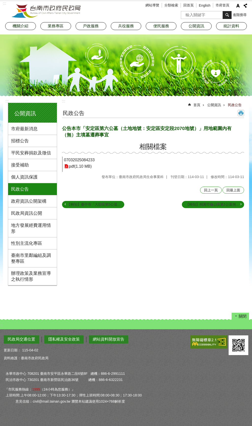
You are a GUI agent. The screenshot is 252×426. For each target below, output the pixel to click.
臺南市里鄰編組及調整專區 (31, 258)
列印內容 (241, 113)
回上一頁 (211, 190)
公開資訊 (25, 113)
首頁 (196, 105)
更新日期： (12, 350)
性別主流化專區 (26, 243)
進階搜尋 (240, 15)
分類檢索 (171, 5)
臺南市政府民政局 (46, 11)
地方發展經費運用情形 (31, 228)
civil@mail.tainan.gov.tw (51, 401)
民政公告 (20, 189)
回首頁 (188, 5)
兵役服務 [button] (126, 26)
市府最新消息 (24, 128)
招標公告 (20, 140)
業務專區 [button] (55, 26)
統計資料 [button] (231, 26)
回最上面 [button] (233, 190)
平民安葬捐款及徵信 (31, 152)
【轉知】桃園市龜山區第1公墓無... (212, 204)
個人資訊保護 (24, 177)
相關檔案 (153, 146)
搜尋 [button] (227, 15)
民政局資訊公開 (26, 213)
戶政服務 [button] (91, 26)
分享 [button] (245, 5)
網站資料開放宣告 (108, 339)
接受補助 (20, 165)
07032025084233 (79, 160)
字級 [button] (238, 5)
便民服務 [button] (161, 26)
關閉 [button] (243, 316)
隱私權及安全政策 (64, 339)
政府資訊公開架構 (29, 201)
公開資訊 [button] (196, 26)
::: (7, 101)
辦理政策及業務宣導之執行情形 (31, 276)
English (204, 5)
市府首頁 (222, 5)
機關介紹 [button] (20, 26)
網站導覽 (152, 5)
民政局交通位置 (21, 339)
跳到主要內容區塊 (2, 2)
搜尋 (185, 13)
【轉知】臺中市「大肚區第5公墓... (93, 204)
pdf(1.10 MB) (80, 166)
